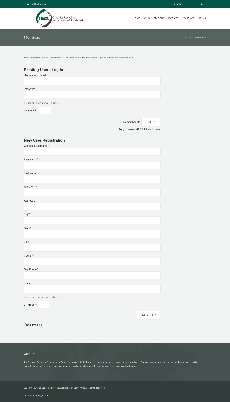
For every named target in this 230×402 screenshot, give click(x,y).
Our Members (154, 18)
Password (29, 89)
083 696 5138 (35, 4)
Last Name (31, 173)
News (202, 18)
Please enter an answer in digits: (41, 102)
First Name (31, 159)
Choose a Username (36, 145)
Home (136, 18)
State (27, 228)
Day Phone (31, 269)
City (27, 214)
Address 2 (29, 200)
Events (173, 18)
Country (29, 255)
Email (28, 283)
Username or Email (35, 75)
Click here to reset (150, 129)
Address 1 (30, 187)
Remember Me (131, 122)
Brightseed (43, 395)
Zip (26, 242)
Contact (188, 18)
